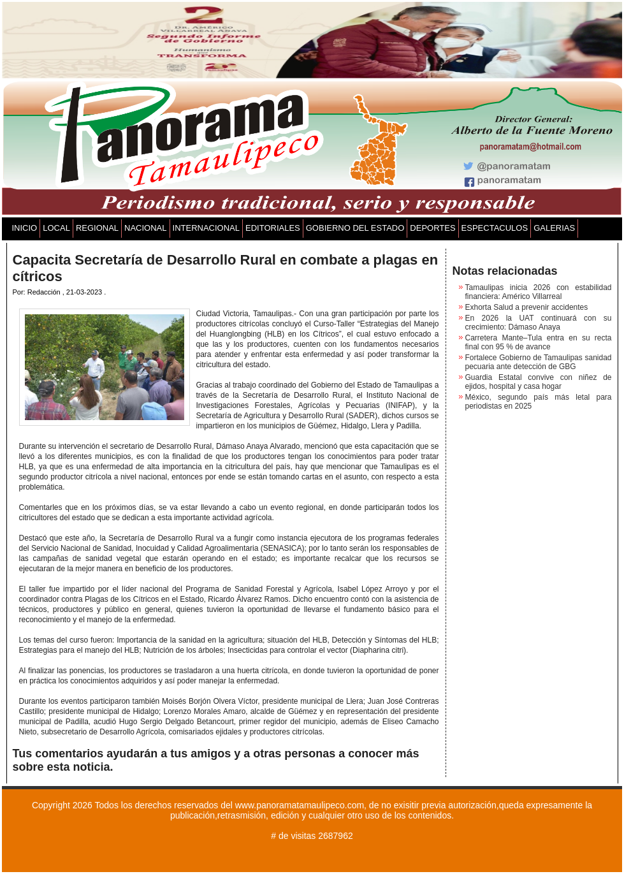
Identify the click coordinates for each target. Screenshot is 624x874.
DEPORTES (432, 228)
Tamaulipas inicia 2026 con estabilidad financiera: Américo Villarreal (538, 292)
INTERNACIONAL (206, 228)
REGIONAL (97, 228)
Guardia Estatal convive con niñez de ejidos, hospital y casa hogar (538, 382)
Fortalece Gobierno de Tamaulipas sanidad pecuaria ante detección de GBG (538, 362)
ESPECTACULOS (494, 228)
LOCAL (56, 228)
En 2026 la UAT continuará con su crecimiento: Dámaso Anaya (538, 322)
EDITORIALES (272, 228)
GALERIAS (554, 228)
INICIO (25, 228)
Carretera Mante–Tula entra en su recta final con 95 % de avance (538, 342)
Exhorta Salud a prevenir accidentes (526, 307)
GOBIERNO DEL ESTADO (355, 228)
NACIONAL (145, 228)
